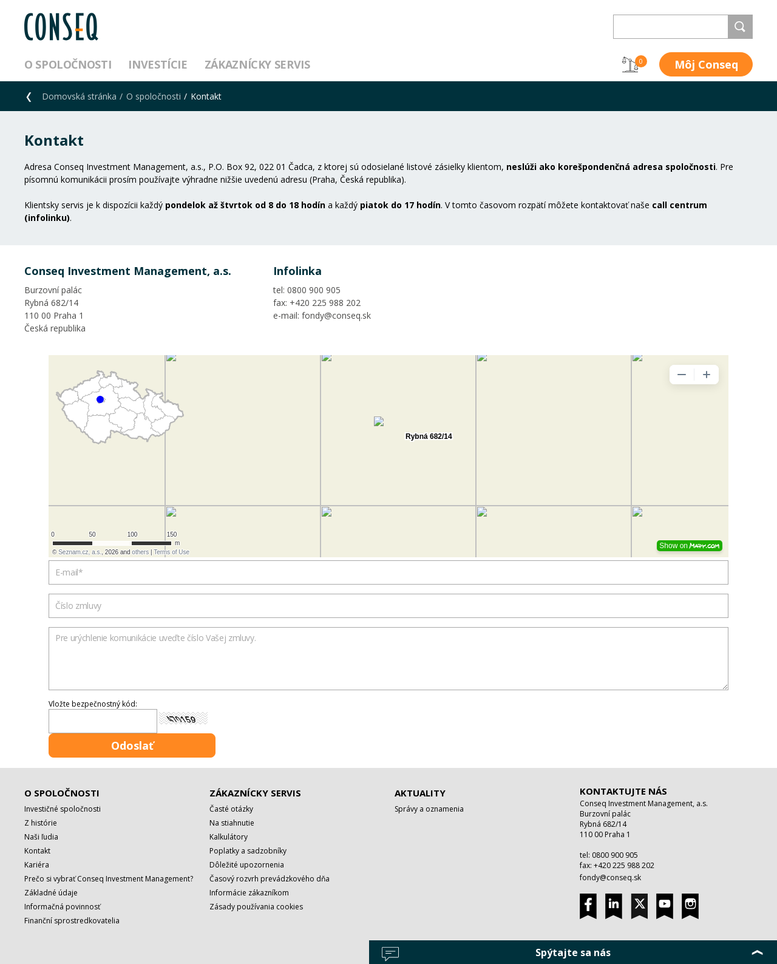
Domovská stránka (79, 96)
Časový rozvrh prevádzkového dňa (269, 879)
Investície (157, 64)
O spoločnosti (67, 64)
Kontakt (37, 851)
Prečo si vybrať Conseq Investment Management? (108, 879)
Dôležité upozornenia (246, 865)
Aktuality (420, 793)
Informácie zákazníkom (249, 893)
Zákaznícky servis (257, 64)
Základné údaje (51, 893)
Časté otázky (231, 809)
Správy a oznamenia (429, 809)
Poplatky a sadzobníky (248, 851)
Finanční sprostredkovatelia (72, 920)
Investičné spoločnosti (62, 809)
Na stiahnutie (231, 823)
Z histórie (40, 823)
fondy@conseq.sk (610, 877)
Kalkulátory (228, 837)
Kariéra (36, 865)
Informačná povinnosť (62, 906)
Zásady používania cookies (256, 906)
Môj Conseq (706, 64)
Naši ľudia (41, 837)
